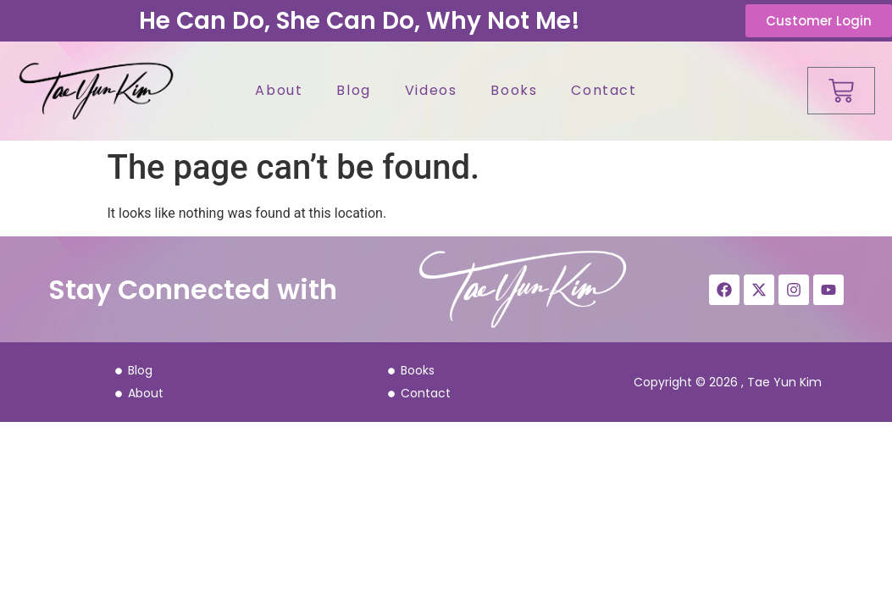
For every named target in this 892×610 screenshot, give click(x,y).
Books (513, 90)
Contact (603, 90)
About (278, 90)
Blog (353, 90)
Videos (431, 90)
